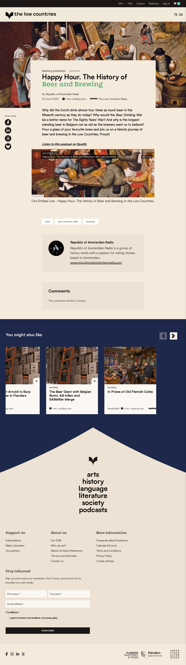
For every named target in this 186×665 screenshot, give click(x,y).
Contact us (57, 561)
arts (93, 474)
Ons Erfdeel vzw (43, 201)
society (93, 502)
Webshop (154, 3)
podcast (74, 71)
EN (120, 3)
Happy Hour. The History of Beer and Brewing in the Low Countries (106, 201)
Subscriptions (13, 540)
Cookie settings (105, 561)
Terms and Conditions (108, 550)
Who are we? (58, 545)
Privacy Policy (104, 555)
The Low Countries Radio (112, 98)
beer (47, 221)
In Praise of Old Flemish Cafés (85, 392)
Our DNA (56, 540)
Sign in (166, 3)
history (93, 481)
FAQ (130, 3)
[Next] (173, 336)
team (64, 555)
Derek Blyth (69, 408)
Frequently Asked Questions (112, 540)
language (93, 488)
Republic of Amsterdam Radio (62, 94)
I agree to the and (33, 618)
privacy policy (51, 618)
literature (93, 495)
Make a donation (15, 545)
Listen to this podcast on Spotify (64, 144)
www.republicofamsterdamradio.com (96, 262)
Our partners (13, 550)
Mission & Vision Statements (66, 550)
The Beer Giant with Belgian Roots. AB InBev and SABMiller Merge (26, 395)
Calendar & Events (106, 545)
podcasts (93, 509)
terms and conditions (31, 618)
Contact (140, 3)
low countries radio (68, 221)
